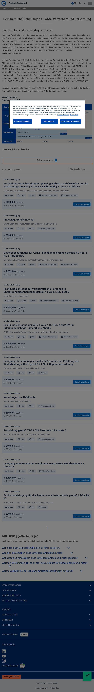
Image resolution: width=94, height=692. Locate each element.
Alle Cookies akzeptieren (70, 121)
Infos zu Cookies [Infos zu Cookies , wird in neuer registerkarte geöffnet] (63, 114)
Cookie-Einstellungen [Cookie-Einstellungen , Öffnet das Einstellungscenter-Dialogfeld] (22, 121)
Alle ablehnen (49, 121)
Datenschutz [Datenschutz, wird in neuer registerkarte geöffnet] (74, 114)
